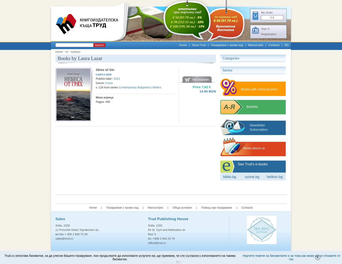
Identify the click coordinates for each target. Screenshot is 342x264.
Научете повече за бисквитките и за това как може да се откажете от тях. (291, 257)
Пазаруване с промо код (227, 45)
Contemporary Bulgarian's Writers (140, 87)
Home (183, 45)
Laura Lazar (104, 74)
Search (99, 45)
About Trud (199, 45)
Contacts (274, 45)
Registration (268, 34)
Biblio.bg (229, 177)
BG (287, 45)
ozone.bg (252, 177)
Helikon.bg (275, 177)
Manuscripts (255, 45)
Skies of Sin (105, 70)
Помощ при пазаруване (216, 207)
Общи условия (182, 207)
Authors (75, 51)
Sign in (265, 28)
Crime (109, 83)
